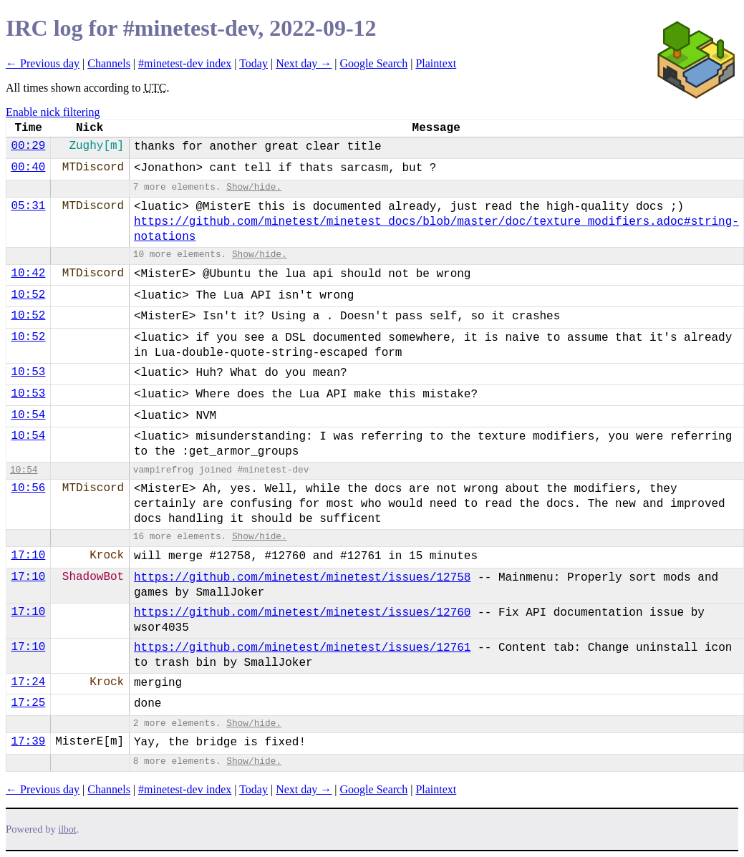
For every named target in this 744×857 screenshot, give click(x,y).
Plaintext (435, 63)
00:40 (28, 167)
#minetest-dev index (184, 63)
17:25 (28, 703)
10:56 (28, 488)
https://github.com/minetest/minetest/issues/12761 (302, 647)
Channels (108, 63)
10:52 (28, 295)
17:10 (28, 555)
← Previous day (42, 63)
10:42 (28, 273)
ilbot (68, 829)
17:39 (28, 741)
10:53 (28, 372)
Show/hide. (253, 187)
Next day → (304, 63)
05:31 (28, 206)
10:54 (28, 415)
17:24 (28, 682)
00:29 (28, 146)
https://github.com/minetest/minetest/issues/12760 (302, 612)
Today (253, 63)
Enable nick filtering (53, 112)
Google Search (374, 63)
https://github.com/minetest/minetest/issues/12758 (302, 577)
